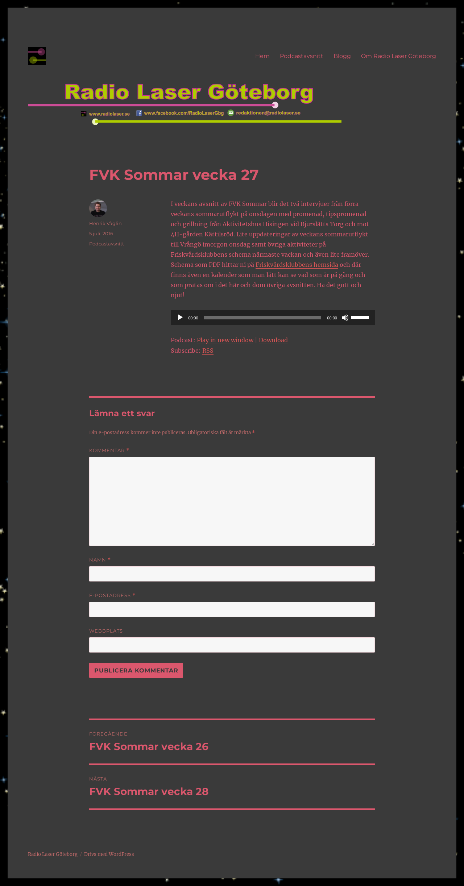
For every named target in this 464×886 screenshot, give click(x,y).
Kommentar (109, 450)
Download (273, 340)
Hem (262, 56)
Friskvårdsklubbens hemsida (297, 264)
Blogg (342, 56)
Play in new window (225, 340)
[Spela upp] (180, 317)
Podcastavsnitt (301, 56)
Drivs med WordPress (109, 854)
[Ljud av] (345, 317)
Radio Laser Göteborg (53, 854)
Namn (100, 560)
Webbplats (106, 631)
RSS (208, 350)
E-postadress (112, 595)
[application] (273, 317)
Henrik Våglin (105, 223)
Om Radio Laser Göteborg (398, 56)
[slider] (263, 317)
